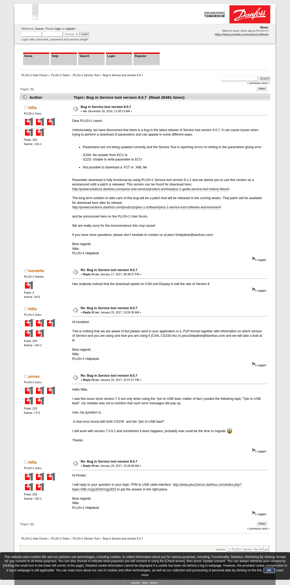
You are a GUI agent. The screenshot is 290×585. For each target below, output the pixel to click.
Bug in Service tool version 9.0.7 (106, 107)
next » (266, 528)
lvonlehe (36, 270)
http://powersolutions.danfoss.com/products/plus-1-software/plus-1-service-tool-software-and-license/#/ (146, 207)
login (58, 28)
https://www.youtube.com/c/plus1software (242, 34)
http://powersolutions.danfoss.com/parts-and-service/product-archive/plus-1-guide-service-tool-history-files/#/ (151, 189)
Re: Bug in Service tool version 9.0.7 (109, 270)
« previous (254, 528)
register (70, 28)
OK (269, 570)
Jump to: (221, 549)
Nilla (32, 107)
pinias (34, 376)
